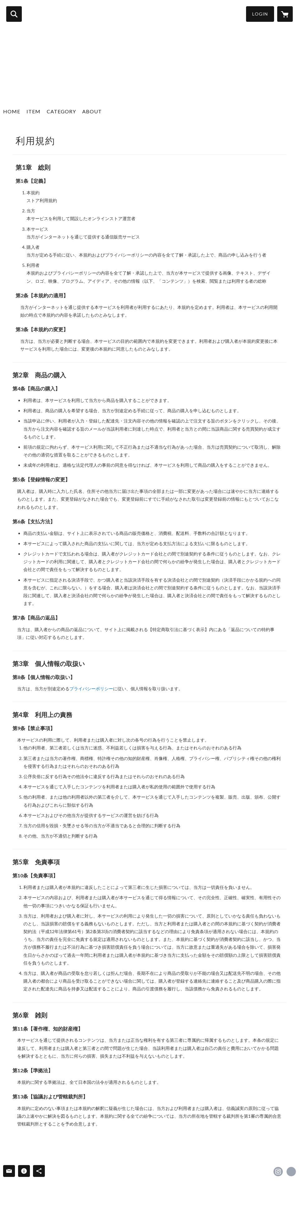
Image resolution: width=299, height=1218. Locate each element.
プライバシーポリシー (91, 688)
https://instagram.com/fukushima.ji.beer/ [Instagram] (278, 1171)
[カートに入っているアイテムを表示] (285, 14)
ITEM (33, 111)
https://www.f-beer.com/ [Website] (291, 1171)
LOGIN (260, 14)
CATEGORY (61, 111)
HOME (11, 111)
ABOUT (92, 111)
